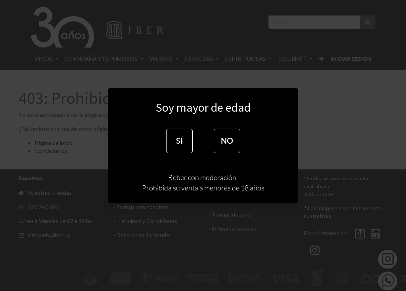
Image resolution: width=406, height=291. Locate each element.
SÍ (179, 140)
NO (227, 140)
